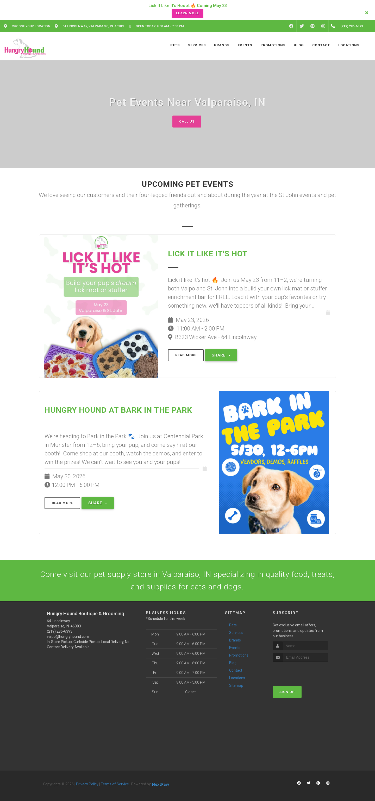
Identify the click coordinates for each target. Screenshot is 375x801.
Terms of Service (115, 784)
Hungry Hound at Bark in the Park (118, 410)
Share (221, 355)
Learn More (187, 13)
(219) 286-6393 (59, 631)
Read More (185, 355)
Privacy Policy (87, 784)
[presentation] (300, 671)
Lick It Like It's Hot (208, 253)
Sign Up (287, 692)
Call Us (187, 121)
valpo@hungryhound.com (68, 636)
